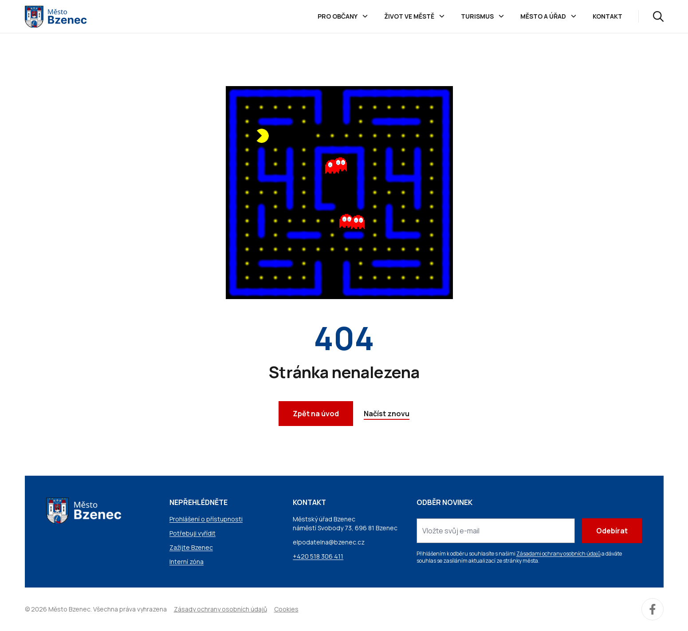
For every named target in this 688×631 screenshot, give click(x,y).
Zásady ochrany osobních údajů (220, 609)
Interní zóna (186, 561)
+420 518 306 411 (318, 556)
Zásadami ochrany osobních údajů (558, 553)
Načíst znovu (386, 413)
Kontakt (607, 16)
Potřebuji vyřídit (192, 533)
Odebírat (612, 531)
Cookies (286, 609)
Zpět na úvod (316, 413)
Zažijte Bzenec (191, 547)
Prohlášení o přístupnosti (206, 519)
